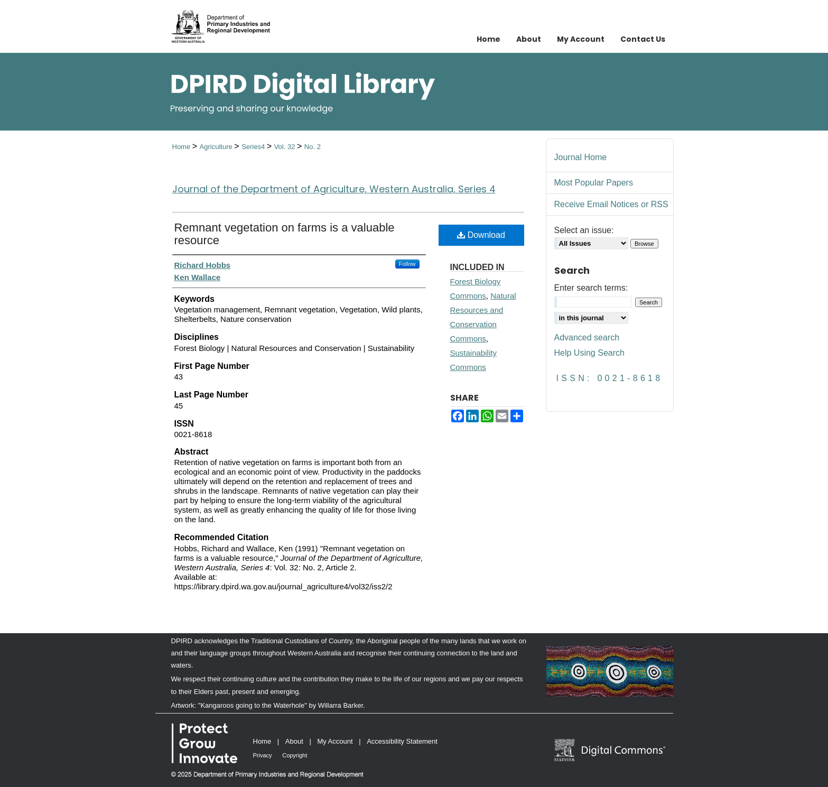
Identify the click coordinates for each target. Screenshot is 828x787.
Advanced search (587, 337)
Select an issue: (584, 230)
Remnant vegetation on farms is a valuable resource (284, 234)
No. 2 (312, 147)
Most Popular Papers (593, 182)
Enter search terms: (591, 287)
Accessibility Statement (402, 741)
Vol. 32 (285, 147)
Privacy (262, 755)
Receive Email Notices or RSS (611, 204)
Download (481, 234)
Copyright (294, 755)
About (294, 741)
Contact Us (642, 39)
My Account (334, 741)
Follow (407, 264)
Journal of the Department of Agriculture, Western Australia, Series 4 (334, 189)
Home (182, 147)
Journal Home (580, 157)
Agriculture (217, 147)
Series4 (254, 147)
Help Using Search (589, 352)
